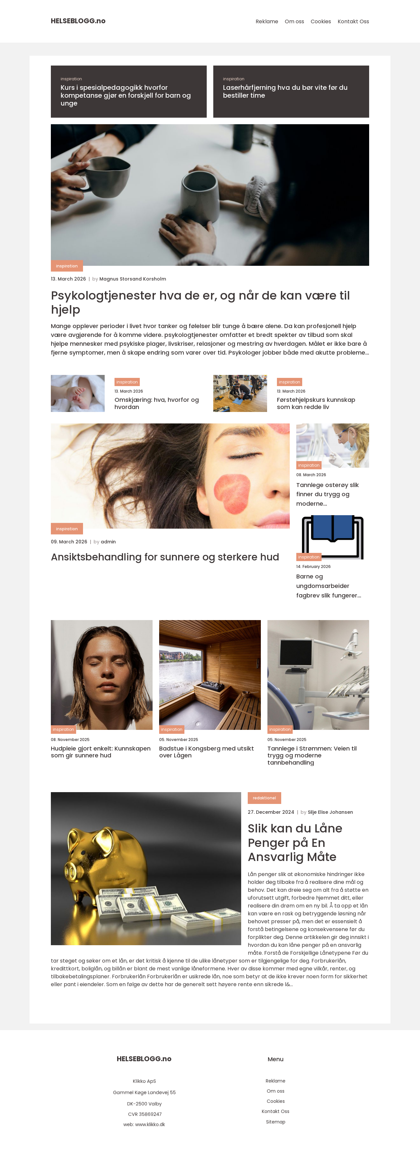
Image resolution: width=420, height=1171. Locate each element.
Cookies (321, 21)
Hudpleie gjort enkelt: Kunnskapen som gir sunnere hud (101, 752)
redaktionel (264, 798)
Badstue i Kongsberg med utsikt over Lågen (206, 752)
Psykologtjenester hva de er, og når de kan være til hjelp (200, 302)
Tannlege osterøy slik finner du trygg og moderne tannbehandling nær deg (327, 495)
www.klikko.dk (150, 1124)
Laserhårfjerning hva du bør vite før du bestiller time (285, 91)
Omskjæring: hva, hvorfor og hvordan (157, 403)
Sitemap (275, 1122)
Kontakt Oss (353, 21)
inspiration (71, 79)
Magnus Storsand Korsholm (132, 279)
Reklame (267, 21)
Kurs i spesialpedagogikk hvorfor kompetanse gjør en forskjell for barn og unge (126, 95)
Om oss (294, 21)
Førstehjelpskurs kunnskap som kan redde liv (316, 403)
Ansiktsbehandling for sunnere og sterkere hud (165, 557)
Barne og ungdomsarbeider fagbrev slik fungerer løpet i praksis (326, 586)
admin (108, 541)
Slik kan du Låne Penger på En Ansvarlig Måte (295, 842)
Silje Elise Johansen (330, 812)
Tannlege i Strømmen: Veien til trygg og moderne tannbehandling (312, 755)
